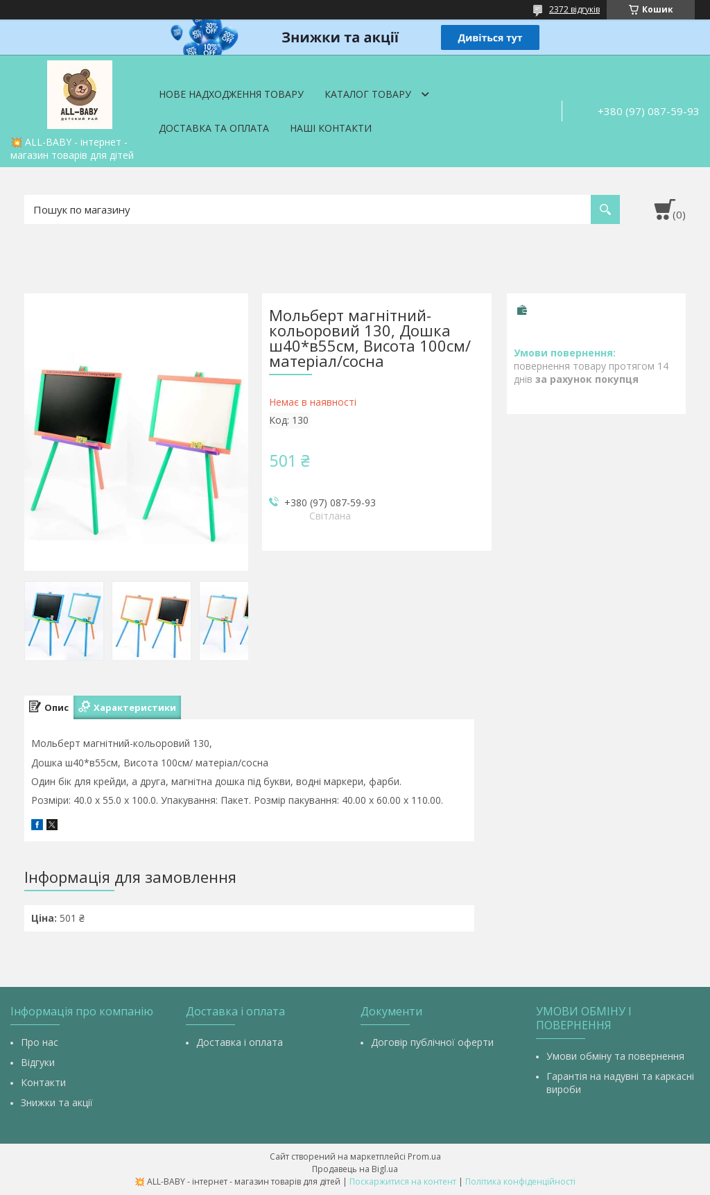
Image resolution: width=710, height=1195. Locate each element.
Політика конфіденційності (520, 1181)
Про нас (39, 1042)
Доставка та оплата (214, 128)
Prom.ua (424, 1156)
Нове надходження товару (231, 94)
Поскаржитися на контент (402, 1181)
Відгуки (38, 1062)
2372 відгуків (574, 9)
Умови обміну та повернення (615, 1056)
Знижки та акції (57, 1102)
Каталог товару (367, 94)
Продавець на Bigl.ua (355, 1169)
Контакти (43, 1082)
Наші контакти (331, 128)
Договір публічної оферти (432, 1042)
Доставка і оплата (239, 1042)
